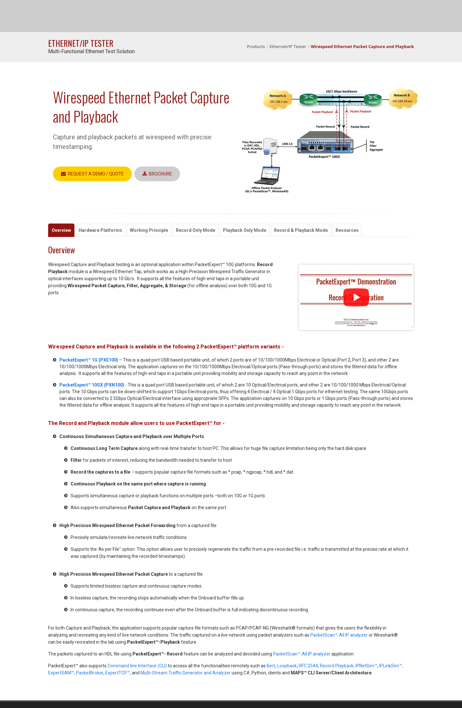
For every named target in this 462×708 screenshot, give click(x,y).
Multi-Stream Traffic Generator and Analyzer (186, 672)
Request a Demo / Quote (92, 173)
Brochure (157, 173)
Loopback (287, 665)
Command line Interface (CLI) (137, 665)
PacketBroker (89, 672)
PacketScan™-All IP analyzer (339, 635)
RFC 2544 (308, 665)
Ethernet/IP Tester (288, 46)
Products (256, 46)
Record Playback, (337, 665)
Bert (271, 665)
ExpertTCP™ (117, 672)
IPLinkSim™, (391, 665)
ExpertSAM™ (61, 672)
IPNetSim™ (366, 665)
